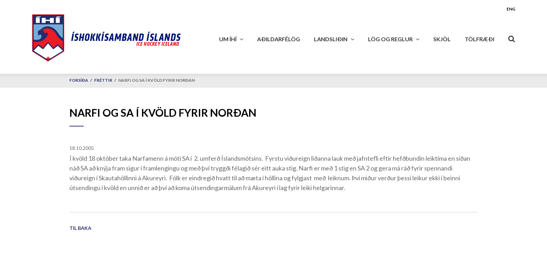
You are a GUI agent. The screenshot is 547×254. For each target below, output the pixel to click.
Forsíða (78, 80)
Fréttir (103, 80)
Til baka (80, 228)
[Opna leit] (511, 37)
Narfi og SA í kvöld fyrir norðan (156, 80)
